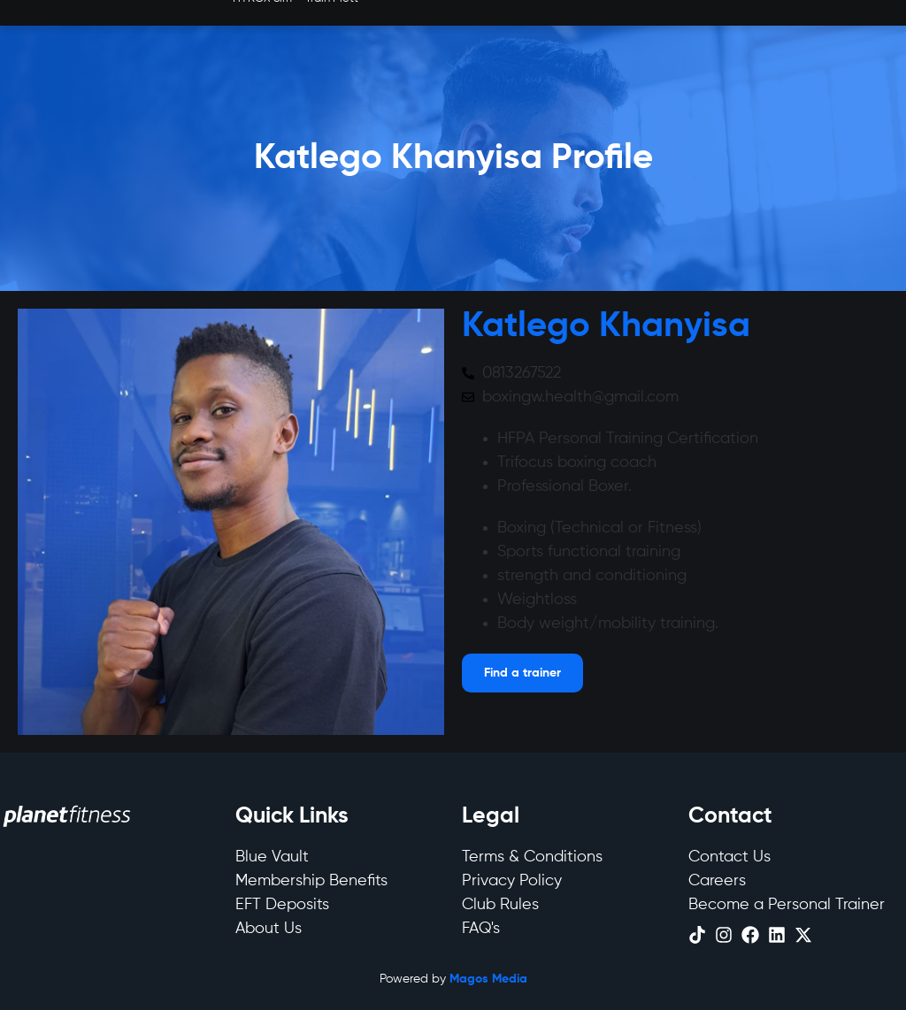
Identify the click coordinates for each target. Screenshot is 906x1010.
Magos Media (488, 979)
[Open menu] (522, 673)
